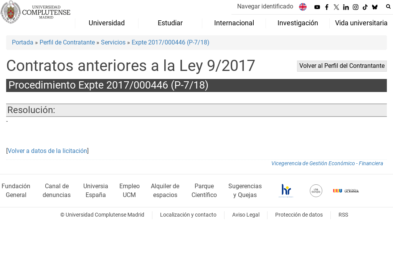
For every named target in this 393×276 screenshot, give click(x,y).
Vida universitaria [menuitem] (361, 23)
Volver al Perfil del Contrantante (342, 65)
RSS (343, 215)
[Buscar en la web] (388, 6)
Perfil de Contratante (67, 42)
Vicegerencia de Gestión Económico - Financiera (327, 163)
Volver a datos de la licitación (47, 150)
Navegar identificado (265, 6)
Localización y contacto (188, 215)
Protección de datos (299, 215)
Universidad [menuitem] (107, 23)
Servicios (113, 42)
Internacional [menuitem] (234, 23)
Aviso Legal (245, 215)
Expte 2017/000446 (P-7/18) (171, 42)
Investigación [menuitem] (297, 23)
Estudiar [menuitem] (170, 23)
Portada (22, 42)
